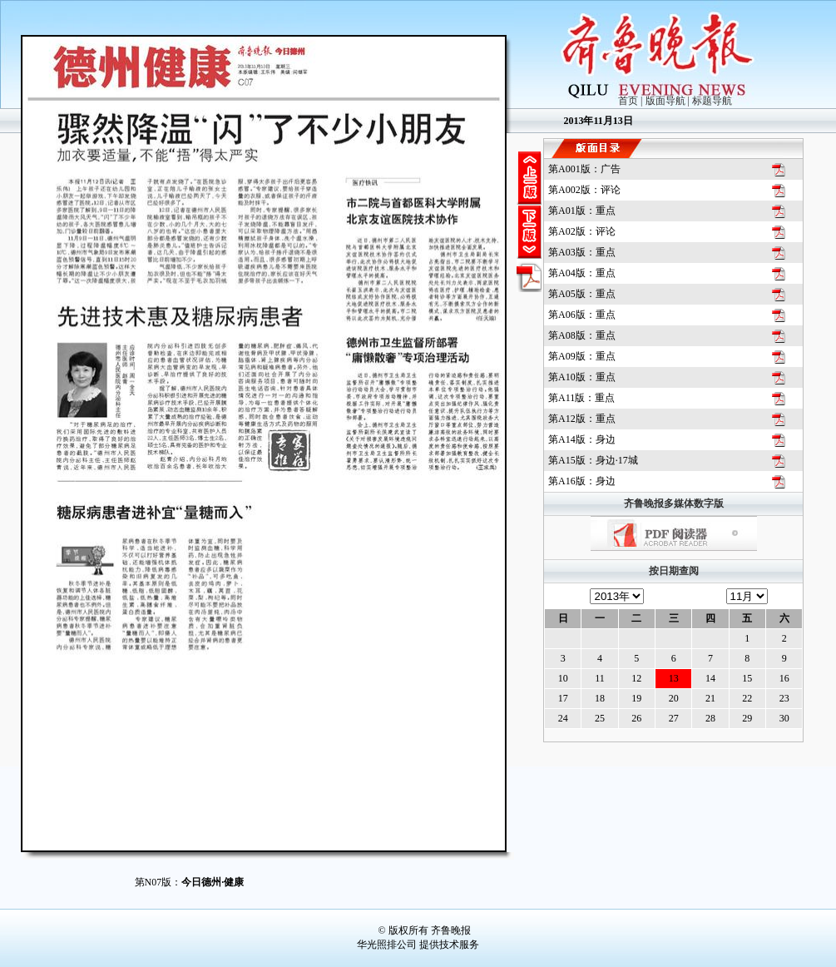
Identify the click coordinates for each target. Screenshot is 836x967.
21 (710, 698)
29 (747, 718)
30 (784, 718)
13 (674, 678)
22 (747, 698)
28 (710, 718)
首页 (628, 101)
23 (784, 698)
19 (636, 698)
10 (563, 678)
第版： (584, 169)
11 (600, 678)
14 (710, 678)
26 (636, 718)
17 (563, 698)
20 (674, 698)
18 (600, 698)
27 (674, 718)
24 (563, 718)
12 (636, 678)
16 (784, 678)
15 (747, 678)
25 (600, 718)
